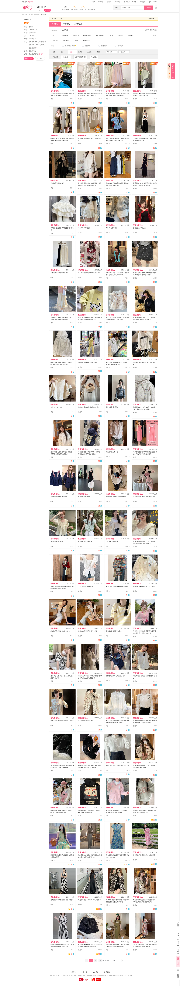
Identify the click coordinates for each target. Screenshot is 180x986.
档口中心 (118, 2)
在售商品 (55, 24)
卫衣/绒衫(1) (66, 40)
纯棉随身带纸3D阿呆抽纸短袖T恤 (88, 407)
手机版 (127, 2)
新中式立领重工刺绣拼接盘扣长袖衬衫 (62, 720)
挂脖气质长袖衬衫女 (112, 407)
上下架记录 (78, 24)
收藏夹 (109, 2)
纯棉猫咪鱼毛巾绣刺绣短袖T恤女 (116, 497)
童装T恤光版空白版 (56, 407)
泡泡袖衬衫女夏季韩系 (85, 541)
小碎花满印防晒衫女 (112, 541)
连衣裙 (31, 27)
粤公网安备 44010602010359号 (96, 975)
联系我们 (107, 972)
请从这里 (28, 2)
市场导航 (36, 15)
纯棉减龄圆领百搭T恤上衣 (114, 631)
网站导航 (143, 2)
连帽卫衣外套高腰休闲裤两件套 (87, 362)
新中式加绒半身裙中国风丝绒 (59, 273)
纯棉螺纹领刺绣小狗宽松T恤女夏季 (144, 586)
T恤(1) (76, 40)
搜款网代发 (32, 51)
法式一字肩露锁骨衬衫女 (85, 586)
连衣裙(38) (65, 35)
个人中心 (101, 2)
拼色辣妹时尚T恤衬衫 (139, 228)
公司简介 (73, 972)
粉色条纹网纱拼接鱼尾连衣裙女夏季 (144, 855)
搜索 (148, 7)
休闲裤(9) (121, 35)
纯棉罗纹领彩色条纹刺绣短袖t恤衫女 (117, 586)
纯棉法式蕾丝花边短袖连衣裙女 (60, 631)
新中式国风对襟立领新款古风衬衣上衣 (117, 765)
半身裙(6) (131, 35)
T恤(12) (111, 35)
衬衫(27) (76, 35)
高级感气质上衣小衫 (112, 452)
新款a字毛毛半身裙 (111, 228)
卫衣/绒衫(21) (100, 35)
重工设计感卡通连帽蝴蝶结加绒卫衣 (89, 273)
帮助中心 (135, 2)
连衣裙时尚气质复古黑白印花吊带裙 (62, 900)
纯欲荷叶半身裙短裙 (84, 228)
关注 (48, 10)
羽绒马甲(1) (86, 40)
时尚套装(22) (87, 35)
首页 (94, 2)
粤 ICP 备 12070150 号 (78, 975)
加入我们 (95, 972)
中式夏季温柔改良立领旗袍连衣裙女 (144, 497)
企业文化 (84, 972)
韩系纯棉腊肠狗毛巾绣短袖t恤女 (115, 676)
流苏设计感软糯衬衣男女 (85, 720)
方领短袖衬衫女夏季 (57, 541)
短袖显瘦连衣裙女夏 (84, 497)
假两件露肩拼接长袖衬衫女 (59, 497)
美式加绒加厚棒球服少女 (58, 183)
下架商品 (66, 24)
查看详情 (152, 19)
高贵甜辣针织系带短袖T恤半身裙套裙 (89, 900)
